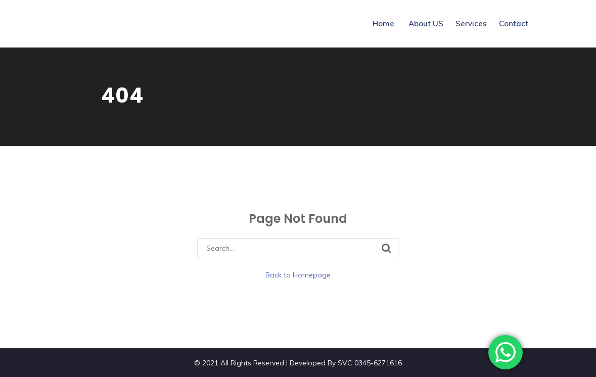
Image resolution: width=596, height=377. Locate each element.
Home (383, 23)
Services (471, 23)
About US (425, 23)
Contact (513, 23)
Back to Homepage (298, 274)
